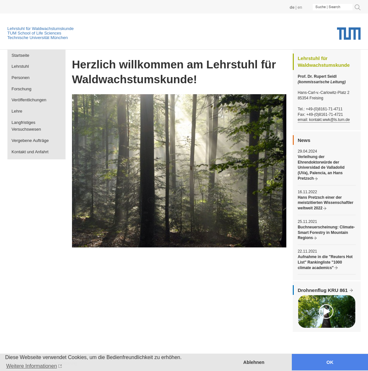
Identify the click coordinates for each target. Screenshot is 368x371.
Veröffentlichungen (29, 99)
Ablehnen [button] (254, 362)
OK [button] (329, 362)
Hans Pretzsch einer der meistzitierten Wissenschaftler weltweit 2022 (325, 203)
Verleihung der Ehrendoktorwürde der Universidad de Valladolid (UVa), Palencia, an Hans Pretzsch (321, 168)
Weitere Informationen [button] (31, 366)
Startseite (20, 55)
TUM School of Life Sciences (34, 33)
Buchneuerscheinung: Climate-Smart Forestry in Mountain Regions (326, 232)
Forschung (22, 88)
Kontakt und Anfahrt (30, 151)
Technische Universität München (37, 37)
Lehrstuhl (20, 66)
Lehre (17, 111)
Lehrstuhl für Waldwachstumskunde (40, 28)
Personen (21, 77)
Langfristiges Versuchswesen (26, 126)
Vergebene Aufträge (30, 140)
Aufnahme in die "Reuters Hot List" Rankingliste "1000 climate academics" (325, 262)
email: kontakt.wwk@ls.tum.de (324, 119)
